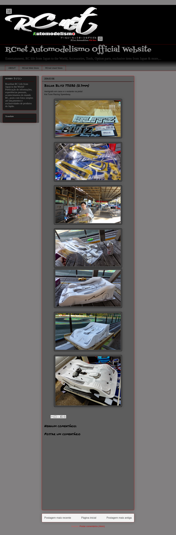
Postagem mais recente (57, 517)
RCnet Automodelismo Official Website (78, 49)
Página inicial (88, 517)
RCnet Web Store (30, 68)
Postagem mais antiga (119, 517)
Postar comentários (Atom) (92, 526)
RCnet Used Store (54, 68)
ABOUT (12, 68)
